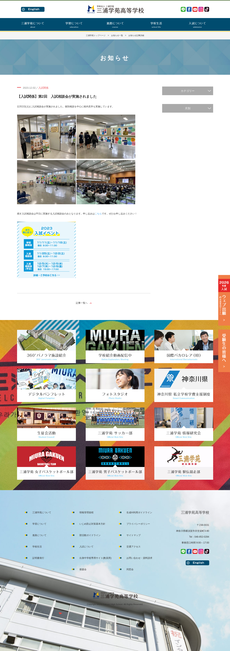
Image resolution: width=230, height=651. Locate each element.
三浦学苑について (41, 512)
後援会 (82, 569)
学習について (39, 523)
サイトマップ (133, 535)
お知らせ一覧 (117, 35)
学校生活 (37, 546)
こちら (98, 213)
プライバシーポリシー (138, 523)
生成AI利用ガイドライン (139, 512)
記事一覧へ (82, 303)
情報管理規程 (86, 512)
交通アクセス (133, 546)
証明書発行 (38, 558)
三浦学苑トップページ (95, 35)
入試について (86, 546)
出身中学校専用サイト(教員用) (95, 558)
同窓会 (130, 569)
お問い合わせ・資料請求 (139, 558)
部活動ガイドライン (90, 535)
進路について (39, 535)
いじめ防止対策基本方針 (92, 523)
